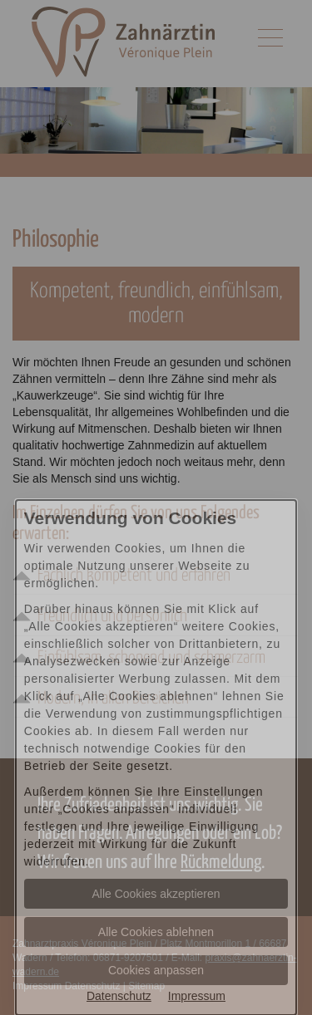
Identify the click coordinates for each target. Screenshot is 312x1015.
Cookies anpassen (156, 970)
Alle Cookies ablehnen (156, 932)
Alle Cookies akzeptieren (156, 893)
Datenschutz (119, 996)
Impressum (196, 996)
